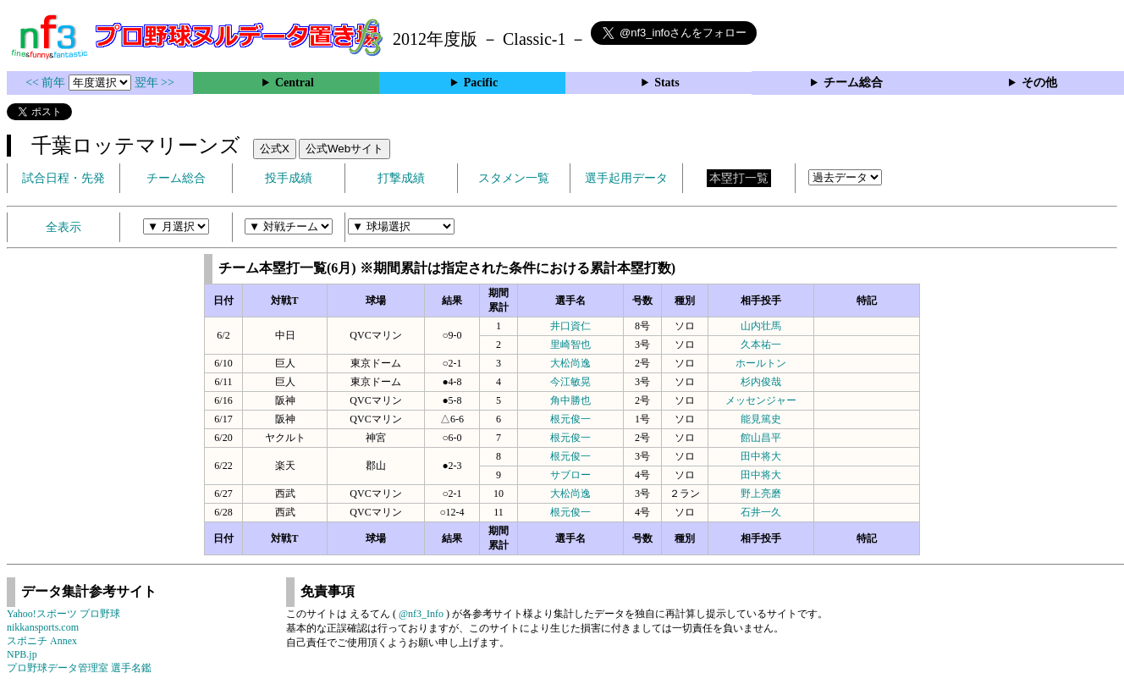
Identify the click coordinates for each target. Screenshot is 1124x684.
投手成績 (288, 178)
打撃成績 (401, 178)
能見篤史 (761, 419)
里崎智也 (570, 344)
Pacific (481, 82)
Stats (667, 82)
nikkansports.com (43, 627)
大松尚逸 (570, 363)
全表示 (63, 227)
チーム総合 (853, 82)
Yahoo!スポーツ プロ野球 (63, 614)
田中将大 (761, 456)
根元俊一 (570, 419)
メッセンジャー (760, 400)
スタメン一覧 (513, 178)
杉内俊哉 (761, 382)
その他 (1039, 82)
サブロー (570, 475)
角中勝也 (570, 400)
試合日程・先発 (63, 178)
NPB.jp (22, 654)
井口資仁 (570, 326)
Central (294, 82)
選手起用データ (626, 178)
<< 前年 (47, 82)
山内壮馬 (761, 326)
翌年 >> (154, 82)
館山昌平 (761, 438)
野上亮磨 (761, 493)
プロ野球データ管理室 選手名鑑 (79, 668)
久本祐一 (761, 344)
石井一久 (761, 512)
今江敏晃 (570, 382)
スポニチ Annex (42, 641)
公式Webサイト (344, 148)
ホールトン (761, 363)
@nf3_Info (421, 614)
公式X (274, 148)
